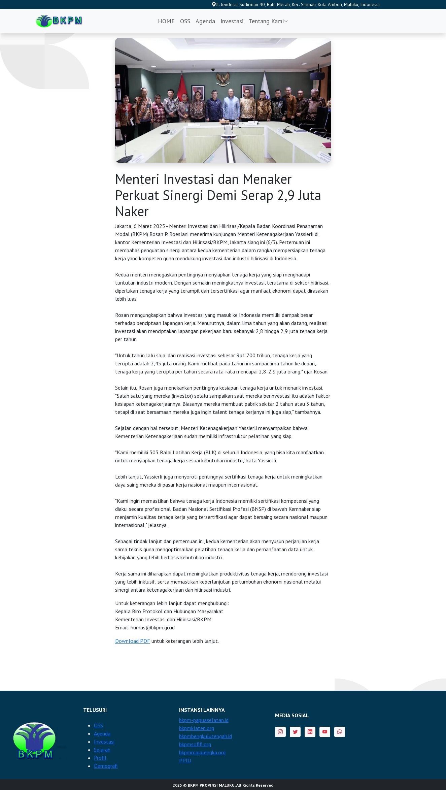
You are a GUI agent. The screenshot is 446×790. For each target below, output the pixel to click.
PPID (185, 760)
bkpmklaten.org (196, 728)
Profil (100, 757)
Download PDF (132, 640)
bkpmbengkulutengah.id (205, 736)
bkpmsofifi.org (195, 744)
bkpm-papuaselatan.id (204, 720)
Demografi (106, 765)
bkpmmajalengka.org (202, 752)
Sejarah (102, 749)
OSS (185, 21)
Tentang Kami (268, 21)
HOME (166, 21)
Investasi (231, 21)
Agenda (205, 21)
